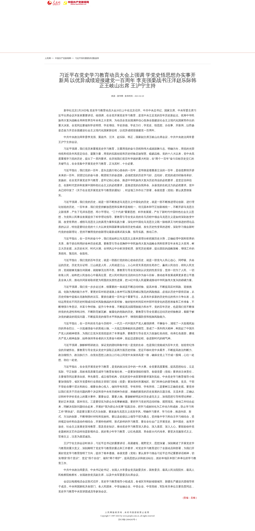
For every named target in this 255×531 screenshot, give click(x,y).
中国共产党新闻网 (63, 58)
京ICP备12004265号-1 (127, 519)
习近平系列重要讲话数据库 (87, 58)
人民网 (48, 58)
